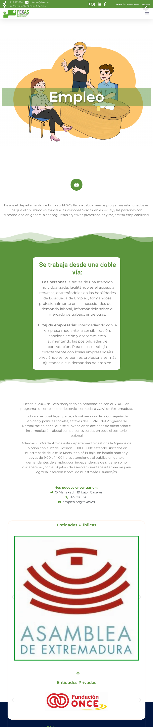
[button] (91, 4)
